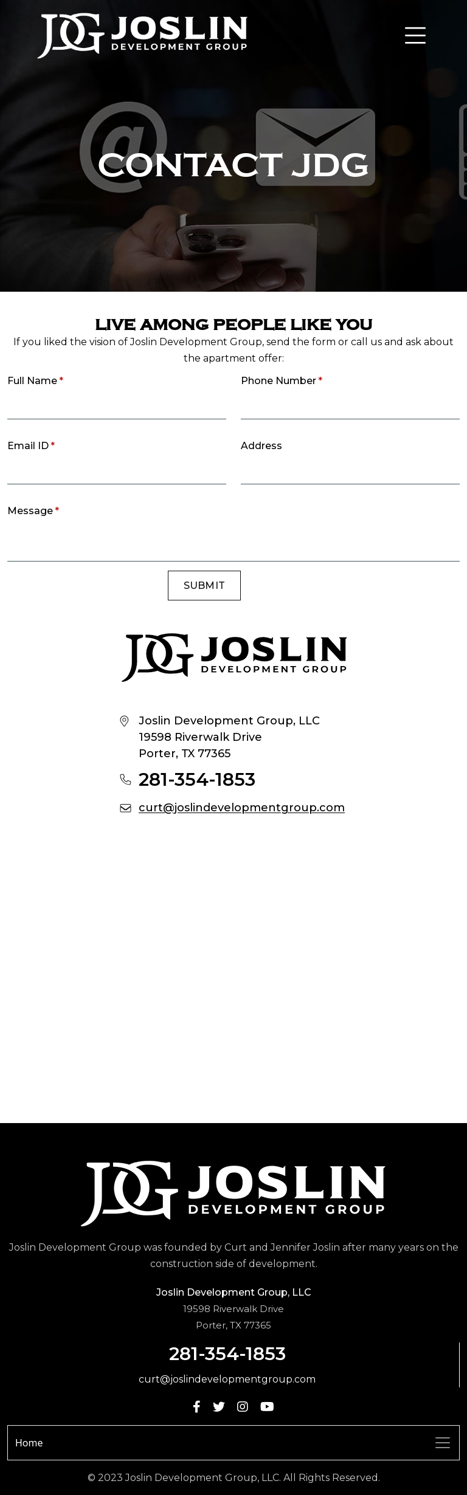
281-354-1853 (197, 779)
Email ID (31, 446)
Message (33, 511)
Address (261, 446)
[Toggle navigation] (442, 1442)
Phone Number (281, 381)
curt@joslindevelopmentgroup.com (242, 807)
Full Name (35, 381)
